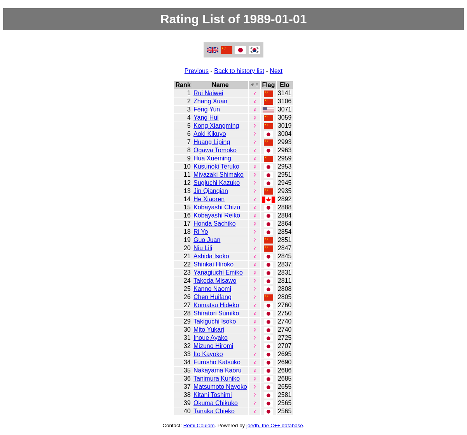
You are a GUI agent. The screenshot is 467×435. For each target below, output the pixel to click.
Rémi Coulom (199, 425)
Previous (197, 71)
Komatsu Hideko (216, 305)
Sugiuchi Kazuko (216, 182)
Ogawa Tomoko (215, 150)
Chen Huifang (212, 297)
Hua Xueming (212, 158)
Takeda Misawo (214, 280)
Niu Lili (202, 248)
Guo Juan (206, 240)
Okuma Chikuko (215, 403)
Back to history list (239, 71)
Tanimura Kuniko (216, 378)
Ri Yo (200, 231)
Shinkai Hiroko (213, 264)
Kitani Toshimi (212, 395)
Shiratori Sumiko (216, 313)
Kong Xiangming (216, 125)
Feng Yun (206, 109)
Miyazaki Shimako (218, 174)
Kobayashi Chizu (216, 207)
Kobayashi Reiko (216, 215)
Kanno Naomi (212, 288)
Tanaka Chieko (214, 411)
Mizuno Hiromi (213, 346)
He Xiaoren (209, 199)
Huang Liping (211, 142)
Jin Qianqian (210, 191)
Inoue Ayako (210, 337)
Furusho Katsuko (216, 362)
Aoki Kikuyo (209, 133)
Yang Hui (206, 117)
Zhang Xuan (210, 101)
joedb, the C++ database (274, 425)
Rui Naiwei (208, 93)
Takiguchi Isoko (214, 321)
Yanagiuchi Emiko (218, 272)
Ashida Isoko (211, 256)
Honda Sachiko (214, 223)
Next (276, 71)
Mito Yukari (208, 329)
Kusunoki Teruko (216, 166)
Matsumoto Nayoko (220, 386)
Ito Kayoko (208, 354)
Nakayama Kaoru (217, 370)
